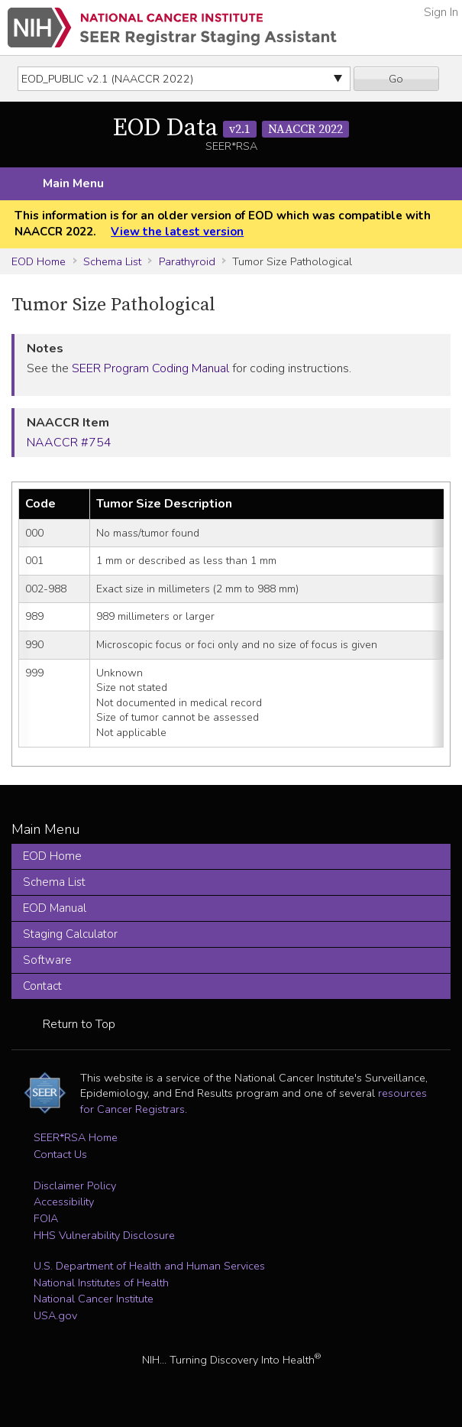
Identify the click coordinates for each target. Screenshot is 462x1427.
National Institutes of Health (101, 1282)
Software (47, 960)
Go (396, 78)
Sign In (441, 12)
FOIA (46, 1218)
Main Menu (73, 183)
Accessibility (64, 1201)
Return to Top (79, 1024)
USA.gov (55, 1315)
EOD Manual (54, 908)
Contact (42, 986)
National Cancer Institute (93, 1298)
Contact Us (60, 1154)
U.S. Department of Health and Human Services (149, 1265)
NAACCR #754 (69, 442)
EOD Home (38, 261)
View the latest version (177, 231)
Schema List (112, 261)
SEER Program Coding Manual (150, 368)
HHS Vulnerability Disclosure (104, 1235)
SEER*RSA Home (76, 1137)
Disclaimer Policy (75, 1185)
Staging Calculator (70, 934)
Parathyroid (187, 261)
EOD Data (231, 128)
